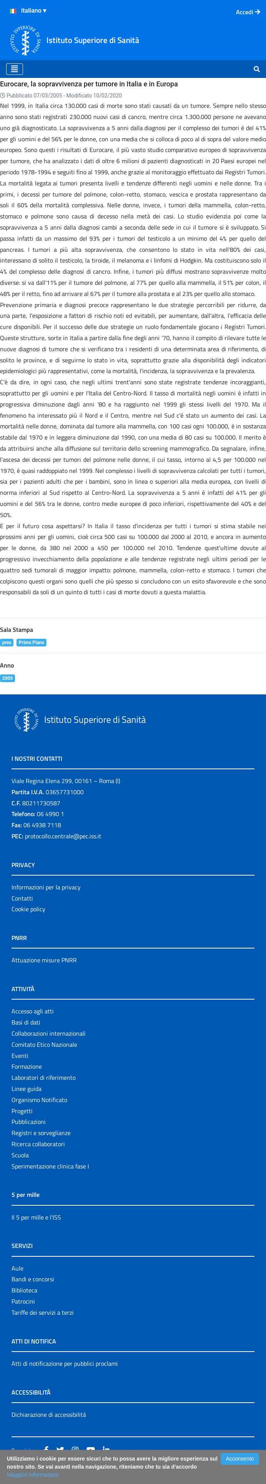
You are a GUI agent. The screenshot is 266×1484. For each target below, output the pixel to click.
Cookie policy (28, 909)
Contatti (22, 898)
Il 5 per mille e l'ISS (36, 1217)
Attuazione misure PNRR (44, 960)
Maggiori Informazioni (32, 1475)
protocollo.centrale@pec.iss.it (63, 836)
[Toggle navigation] (14, 69)
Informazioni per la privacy (46, 887)
